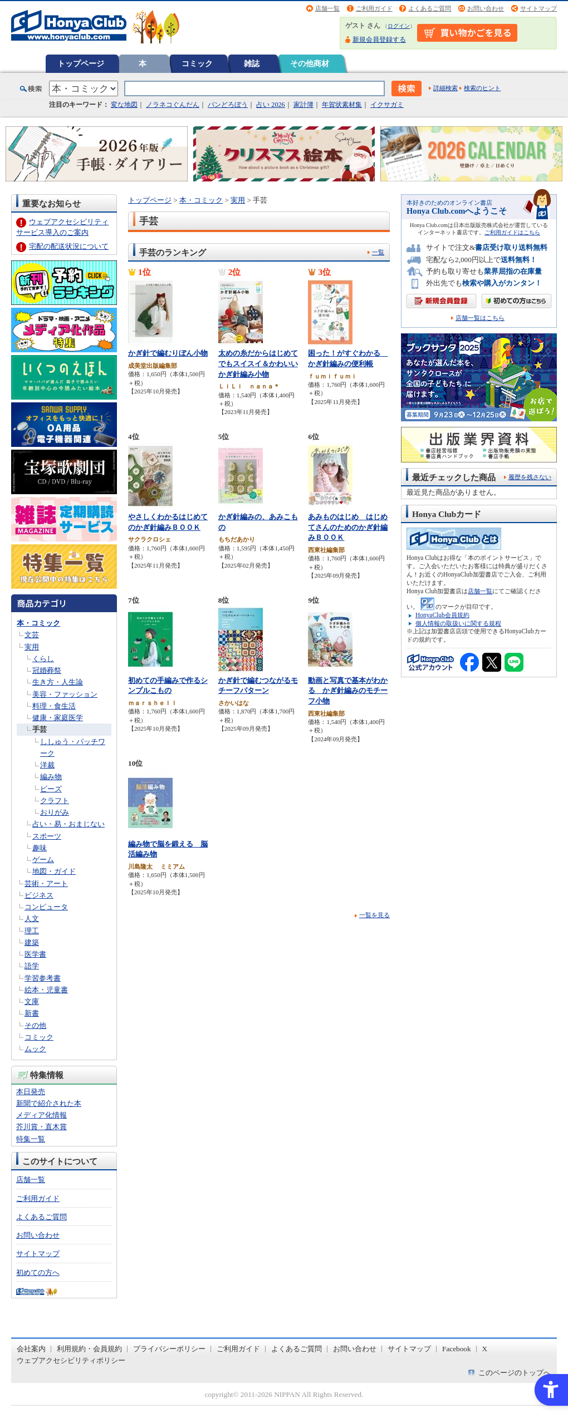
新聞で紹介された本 (48, 1103)
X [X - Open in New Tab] (485, 1349)
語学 (32, 966)
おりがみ (54, 812)
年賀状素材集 (342, 105)
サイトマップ (538, 8)
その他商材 (309, 63)
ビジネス (39, 895)
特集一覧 (30, 1139)
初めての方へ (38, 1272)
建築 (32, 942)
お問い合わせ (485, 8)
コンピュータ (46, 907)
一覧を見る (374, 915)
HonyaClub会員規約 (442, 615)
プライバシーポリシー (169, 1349)
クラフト (54, 800)
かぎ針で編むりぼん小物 (168, 353)
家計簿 (303, 105)
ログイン (399, 26)
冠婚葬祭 (46, 670)
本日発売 (30, 1091)
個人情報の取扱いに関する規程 (458, 623)
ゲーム (43, 859)
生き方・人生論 (57, 682)
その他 (35, 1025)
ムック (35, 1049)
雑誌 (251, 63)
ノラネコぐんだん (172, 105)
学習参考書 (43, 978)
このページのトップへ (514, 1372)
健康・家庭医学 (57, 717)
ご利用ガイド (374, 8)
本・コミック (38, 623)
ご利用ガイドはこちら (512, 232)
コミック (197, 63)
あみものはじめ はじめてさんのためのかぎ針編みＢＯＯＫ (348, 527)
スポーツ (46, 836)
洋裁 (47, 765)
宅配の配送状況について (69, 246)
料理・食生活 (54, 706)
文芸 (32, 635)
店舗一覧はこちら (480, 318)
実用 (32, 647)
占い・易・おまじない (68, 824)
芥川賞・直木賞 (41, 1126)
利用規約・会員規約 (89, 1349)
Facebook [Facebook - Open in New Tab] (456, 1349)
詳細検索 (445, 88)
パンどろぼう (228, 105)
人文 (32, 918)
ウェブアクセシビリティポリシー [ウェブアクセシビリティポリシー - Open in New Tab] (71, 1360)
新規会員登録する (379, 39)
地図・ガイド (54, 871)
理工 (32, 931)
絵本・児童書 (46, 990)
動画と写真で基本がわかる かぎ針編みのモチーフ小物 (348, 690)
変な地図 (124, 105)
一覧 (378, 252)
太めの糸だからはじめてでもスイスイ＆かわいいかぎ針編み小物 (258, 363)
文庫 (32, 1001)
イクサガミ (387, 105)
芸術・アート (46, 883)
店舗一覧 (327, 8)
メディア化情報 (41, 1115)
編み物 (51, 776)
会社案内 (31, 1349)
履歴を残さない (529, 477)
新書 (32, 1013)
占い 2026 (270, 105)
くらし (43, 658)
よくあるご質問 (429, 8)
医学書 (35, 954)
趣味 (39, 848)
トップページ (80, 63)
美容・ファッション (64, 694)
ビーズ (51, 789)
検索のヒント (482, 88)
